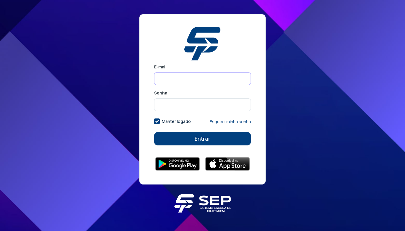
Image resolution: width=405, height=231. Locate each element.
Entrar (202, 138)
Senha (160, 93)
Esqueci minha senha (230, 121)
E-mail (160, 67)
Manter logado (176, 121)
